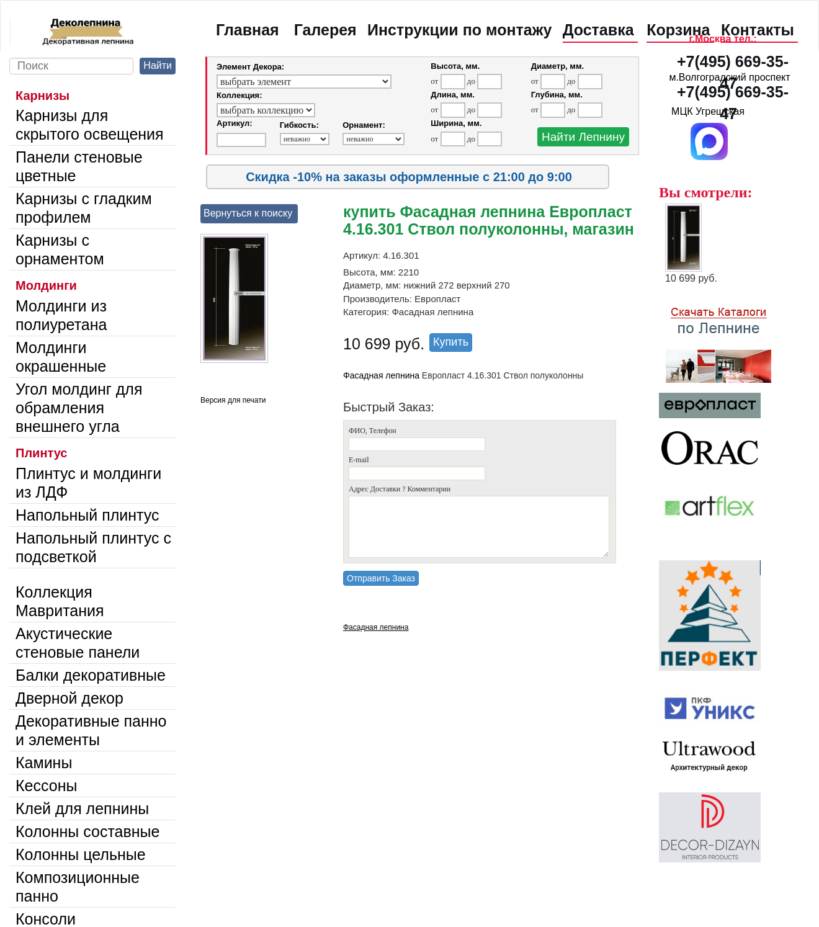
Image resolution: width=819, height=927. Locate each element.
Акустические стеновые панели (78, 643)
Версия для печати (233, 400)
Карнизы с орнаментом (60, 249)
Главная (247, 29)
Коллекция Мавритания (60, 601)
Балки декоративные (91, 675)
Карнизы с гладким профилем (84, 208)
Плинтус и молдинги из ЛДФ (88, 483)
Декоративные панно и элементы (91, 730)
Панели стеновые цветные (79, 166)
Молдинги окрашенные (61, 357)
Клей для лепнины (82, 808)
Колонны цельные (81, 854)
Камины (44, 762)
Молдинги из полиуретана (61, 315)
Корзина (678, 29)
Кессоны (46, 785)
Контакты (757, 29)
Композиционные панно (78, 887)
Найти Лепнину (583, 136)
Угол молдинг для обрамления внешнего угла (79, 407)
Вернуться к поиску (248, 213)
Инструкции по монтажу (459, 29)
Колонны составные (87, 831)
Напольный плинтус (87, 515)
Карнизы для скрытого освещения (90, 125)
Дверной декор (69, 698)
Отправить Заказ (381, 578)
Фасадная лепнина (381, 375)
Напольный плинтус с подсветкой (93, 547)
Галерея (325, 29)
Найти (157, 65)
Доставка (598, 29)
